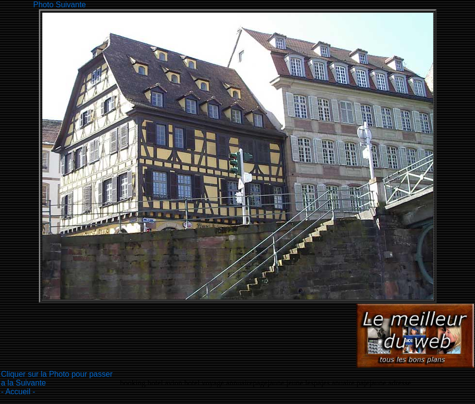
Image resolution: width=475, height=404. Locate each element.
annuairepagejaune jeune (264, 383)
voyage (214, 383)
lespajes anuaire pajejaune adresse (358, 383)
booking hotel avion (151, 383)
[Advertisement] (265, 3)
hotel (193, 383)
